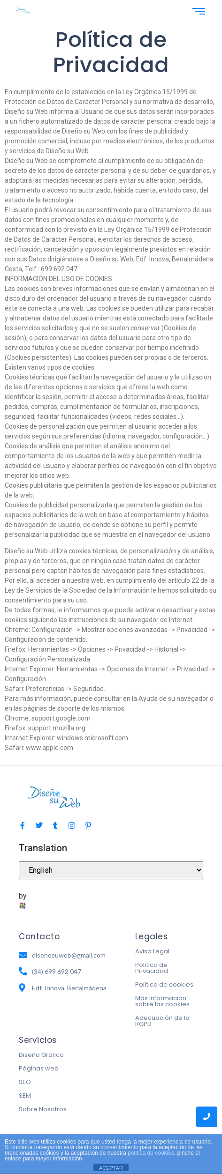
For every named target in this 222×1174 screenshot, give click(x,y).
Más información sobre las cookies (162, 1001)
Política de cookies (164, 984)
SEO (25, 1081)
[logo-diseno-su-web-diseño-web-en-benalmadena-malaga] (23, 10)
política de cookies (151, 1153)
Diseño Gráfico (41, 1054)
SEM (25, 1095)
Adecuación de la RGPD (162, 1020)
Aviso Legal (152, 951)
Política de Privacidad (151, 967)
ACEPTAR (111, 1168)
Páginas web (39, 1068)
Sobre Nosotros (43, 1109)
